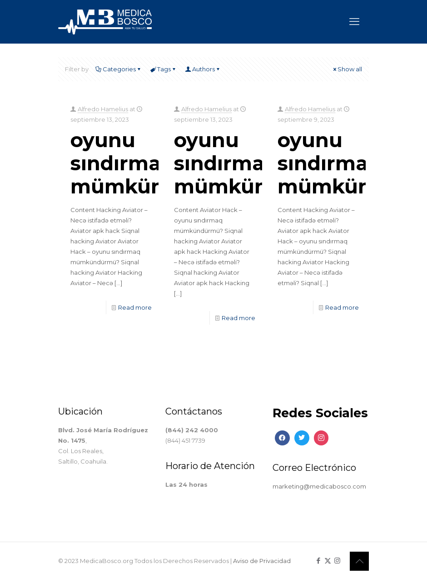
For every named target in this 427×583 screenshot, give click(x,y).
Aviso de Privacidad (262, 560)
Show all (347, 69)
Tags (163, 69)
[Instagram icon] (337, 560)
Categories (118, 69)
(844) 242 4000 (191, 430)
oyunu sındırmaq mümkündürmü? (158, 163)
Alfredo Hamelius (103, 109)
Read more (135, 307)
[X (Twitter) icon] (327, 560)
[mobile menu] (354, 22)
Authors (203, 69)
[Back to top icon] (359, 561)
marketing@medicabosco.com (319, 486)
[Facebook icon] (318, 560)
